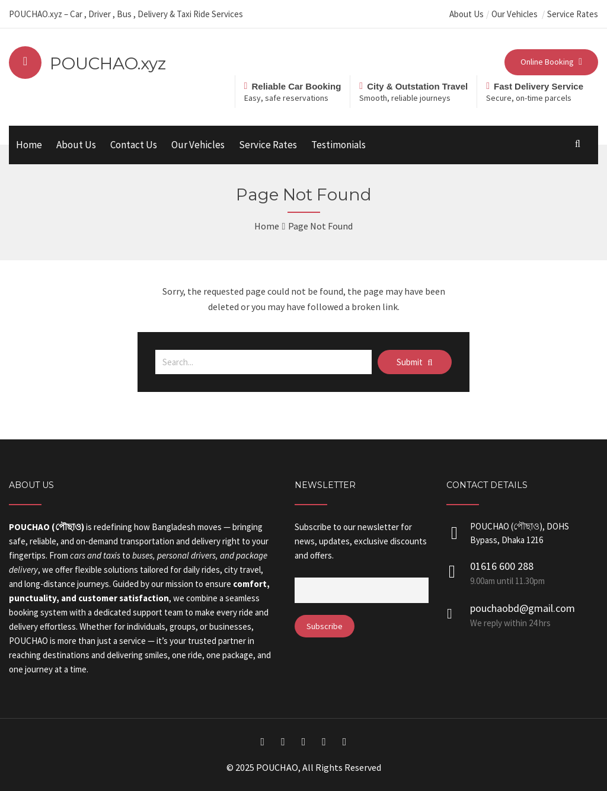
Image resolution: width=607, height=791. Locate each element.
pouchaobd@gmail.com (522, 608)
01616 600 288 (501, 566)
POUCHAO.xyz (108, 63)
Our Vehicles (515, 14)
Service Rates (572, 14)
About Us (466, 14)
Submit (414, 362)
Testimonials (338, 144)
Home (29, 144)
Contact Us (133, 144)
